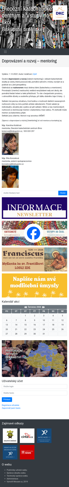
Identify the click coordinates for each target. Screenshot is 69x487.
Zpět (35, 74)
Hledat (63, 193)
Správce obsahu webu (16, 473)
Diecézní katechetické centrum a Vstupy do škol (34, 17)
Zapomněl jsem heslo (11, 408)
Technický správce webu (17, 476)
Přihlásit (6, 399)
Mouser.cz (18, 481)
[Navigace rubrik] (5, 51)
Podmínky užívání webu (17, 470)
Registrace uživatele (10, 405)
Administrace (12, 479)
